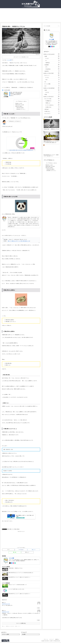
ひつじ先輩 (11, 558)
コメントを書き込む (21, 624)
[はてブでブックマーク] (34, 550)
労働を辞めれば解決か (19, 106)
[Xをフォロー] (10, 563)
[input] (51, 26)
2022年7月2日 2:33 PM (5, 612)
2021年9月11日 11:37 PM (6, 604)
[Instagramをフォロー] (13, 563)
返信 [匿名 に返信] (38, 608)
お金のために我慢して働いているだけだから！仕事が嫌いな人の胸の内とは (21, 150)
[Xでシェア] (8, 550)
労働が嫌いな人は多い (19, 103)
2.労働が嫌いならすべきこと (21, 109)
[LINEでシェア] (15, 553)
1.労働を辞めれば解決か (20, 108)
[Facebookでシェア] (21, 550)
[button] (27, 553)
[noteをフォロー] (15, 563)
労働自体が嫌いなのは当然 (50, 166)
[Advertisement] (30, 15)
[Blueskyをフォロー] (11, 563)
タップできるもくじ (20, 101)
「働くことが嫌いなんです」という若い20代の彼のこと (18, 241)
